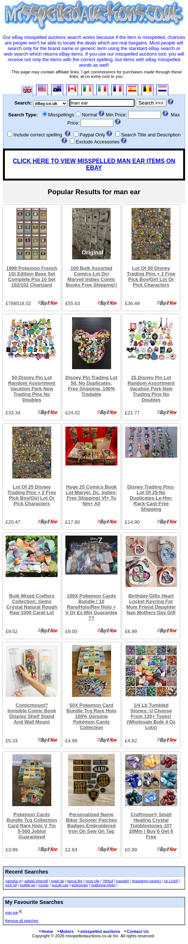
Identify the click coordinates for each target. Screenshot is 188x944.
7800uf (108, 881)
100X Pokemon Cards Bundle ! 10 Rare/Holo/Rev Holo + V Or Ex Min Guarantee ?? (91, 607)
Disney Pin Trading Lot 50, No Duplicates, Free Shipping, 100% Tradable (91, 386)
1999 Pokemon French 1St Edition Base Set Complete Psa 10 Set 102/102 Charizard (32, 276)
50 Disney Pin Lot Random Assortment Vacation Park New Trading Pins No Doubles (31, 389)
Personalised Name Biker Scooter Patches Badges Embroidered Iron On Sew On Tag (91, 823)
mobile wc (28, 885)
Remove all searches (22, 920)
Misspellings (61, 114)
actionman (79, 885)
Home (45, 931)
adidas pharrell (36, 881)
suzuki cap (60, 885)
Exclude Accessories (97, 142)
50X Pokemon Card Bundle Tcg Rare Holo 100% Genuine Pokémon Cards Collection (91, 716)
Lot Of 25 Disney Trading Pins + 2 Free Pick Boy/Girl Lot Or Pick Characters (31, 495)
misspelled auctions (98, 931)
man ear (11, 912)
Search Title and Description (151, 135)
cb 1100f (171, 881)
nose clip (92, 881)
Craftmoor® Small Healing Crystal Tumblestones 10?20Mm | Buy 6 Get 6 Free (151, 825)
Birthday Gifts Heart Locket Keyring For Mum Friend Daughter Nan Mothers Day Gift (151, 604)
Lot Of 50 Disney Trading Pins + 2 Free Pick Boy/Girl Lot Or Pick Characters (151, 276)
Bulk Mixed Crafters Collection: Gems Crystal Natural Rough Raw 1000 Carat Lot (31, 604)
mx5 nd (11, 885)
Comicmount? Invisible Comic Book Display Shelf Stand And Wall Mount (31, 713)
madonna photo (103, 885)
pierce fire (74, 881)
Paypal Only (92, 135)
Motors (65, 931)
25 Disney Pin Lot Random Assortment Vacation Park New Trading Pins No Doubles (151, 389)
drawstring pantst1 (146, 881)
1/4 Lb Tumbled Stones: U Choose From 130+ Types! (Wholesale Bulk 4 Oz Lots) (151, 716)
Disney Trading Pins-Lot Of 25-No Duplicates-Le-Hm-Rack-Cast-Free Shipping (151, 498)
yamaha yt (13, 881)
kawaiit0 (122, 881)
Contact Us (136, 931)
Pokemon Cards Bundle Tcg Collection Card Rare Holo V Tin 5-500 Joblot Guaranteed (32, 825)
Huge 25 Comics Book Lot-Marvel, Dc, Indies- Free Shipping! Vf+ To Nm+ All (91, 495)
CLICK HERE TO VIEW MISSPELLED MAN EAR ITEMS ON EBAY (94, 164)
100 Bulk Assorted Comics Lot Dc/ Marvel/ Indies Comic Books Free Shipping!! (91, 276)
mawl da (57, 881)
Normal (89, 114)
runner (43, 885)
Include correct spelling (37, 135)
